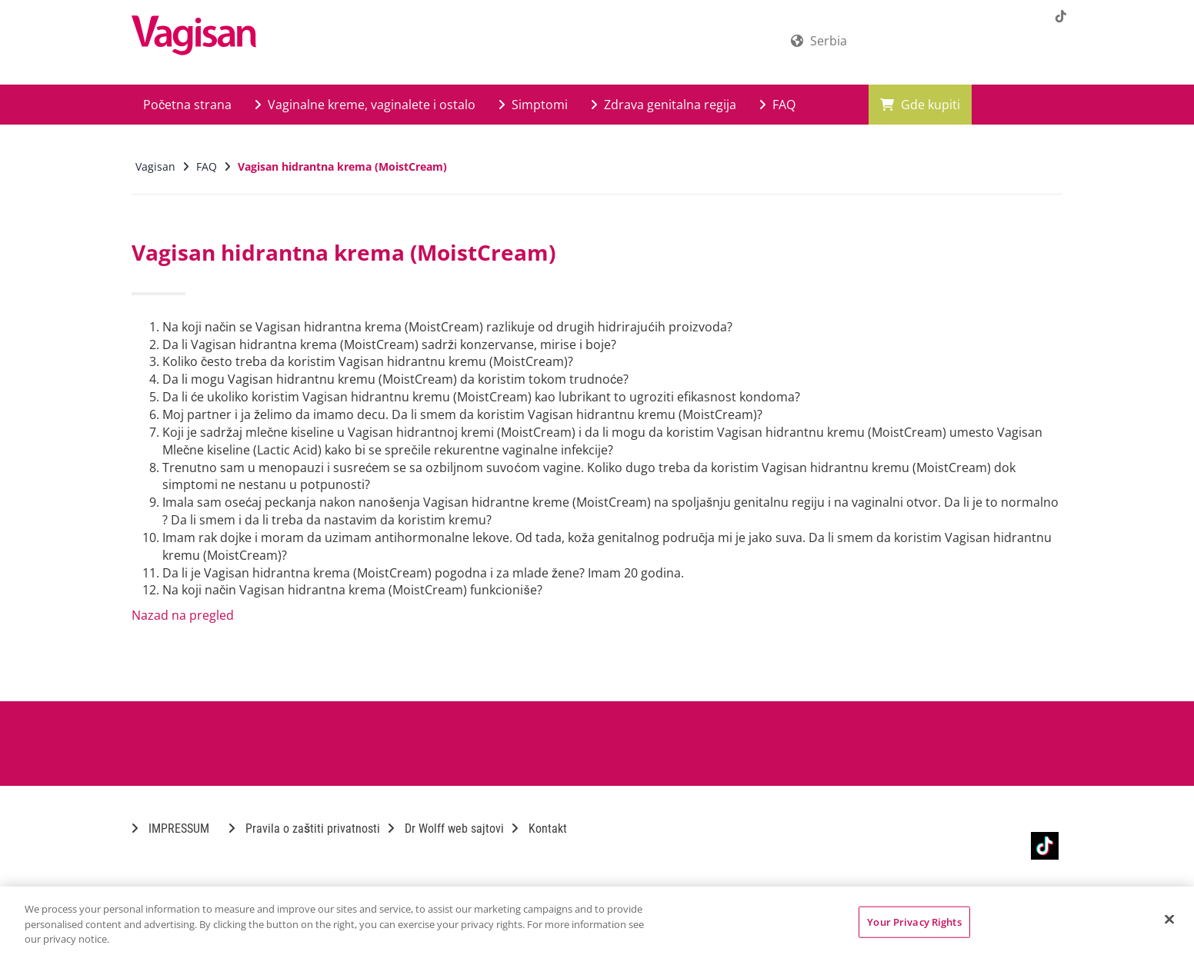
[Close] (1169, 919)
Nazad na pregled (183, 615)
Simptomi (533, 104)
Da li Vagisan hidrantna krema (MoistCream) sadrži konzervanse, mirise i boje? (389, 344)
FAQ (777, 104)
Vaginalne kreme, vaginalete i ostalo (365, 104)
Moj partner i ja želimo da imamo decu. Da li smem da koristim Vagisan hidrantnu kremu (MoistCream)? (462, 414)
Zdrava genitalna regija (663, 104)
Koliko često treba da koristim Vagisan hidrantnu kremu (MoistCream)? (367, 361)
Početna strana (187, 104)
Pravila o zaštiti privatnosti (304, 828)
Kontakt (539, 828)
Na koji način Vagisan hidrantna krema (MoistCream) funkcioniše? (352, 589)
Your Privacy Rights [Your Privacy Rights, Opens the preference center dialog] (914, 921)
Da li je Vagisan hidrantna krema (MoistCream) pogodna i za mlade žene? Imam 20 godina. (423, 572)
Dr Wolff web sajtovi (446, 828)
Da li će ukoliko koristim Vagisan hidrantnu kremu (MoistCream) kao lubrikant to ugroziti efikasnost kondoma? (481, 396)
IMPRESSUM (170, 828)
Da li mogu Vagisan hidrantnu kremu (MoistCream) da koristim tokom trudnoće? (395, 379)
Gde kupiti (920, 104)
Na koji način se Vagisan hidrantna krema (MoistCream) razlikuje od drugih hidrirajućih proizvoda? (447, 326)
